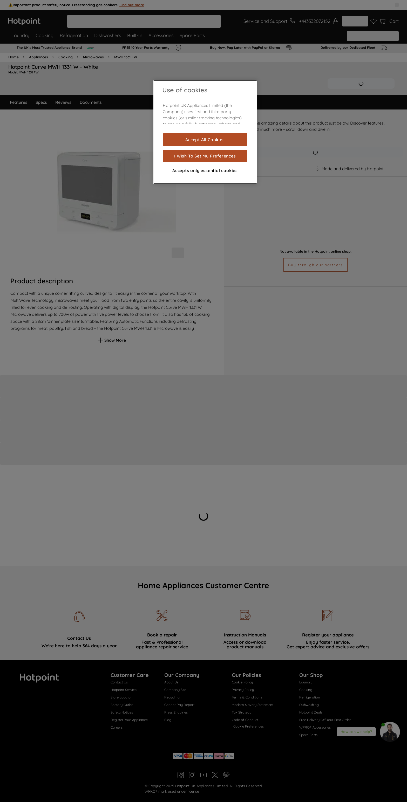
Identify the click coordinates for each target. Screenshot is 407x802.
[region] (205, 132)
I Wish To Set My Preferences (205, 156)
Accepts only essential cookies (205, 170)
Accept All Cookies (205, 139)
